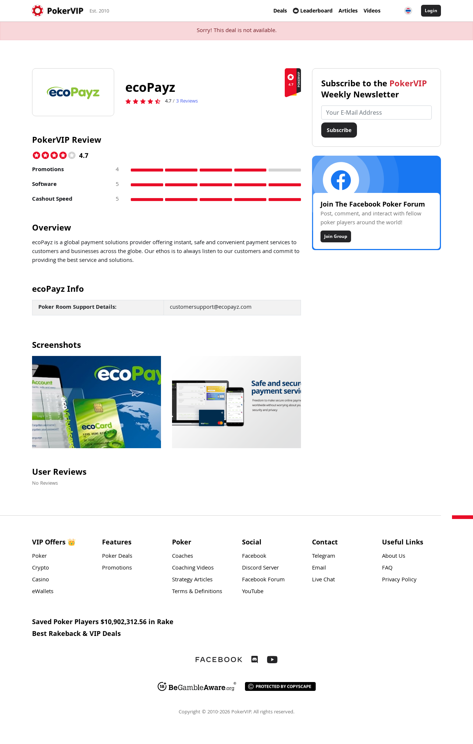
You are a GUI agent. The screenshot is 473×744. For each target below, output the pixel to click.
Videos (372, 10)
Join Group (335, 236)
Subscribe (339, 130)
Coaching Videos (193, 568)
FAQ (387, 568)
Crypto (40, 568)
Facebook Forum (263, 580)
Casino (40, 580)
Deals (280, 10)
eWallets (42, 592)
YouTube (252, 592)
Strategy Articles (192, 580)
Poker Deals (117, 556)
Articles (348, 10)
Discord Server (260, 568)
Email (319, 568)
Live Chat (323, 580)
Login (431, 10)
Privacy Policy (399, 580)
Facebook (254, 556)
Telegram (323, 556)
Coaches (182, 556)
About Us (393, 556)
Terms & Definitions (197, 592)
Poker (39, 556)
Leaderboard (313, 10)
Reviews (187, 101)
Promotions (117, 568)
